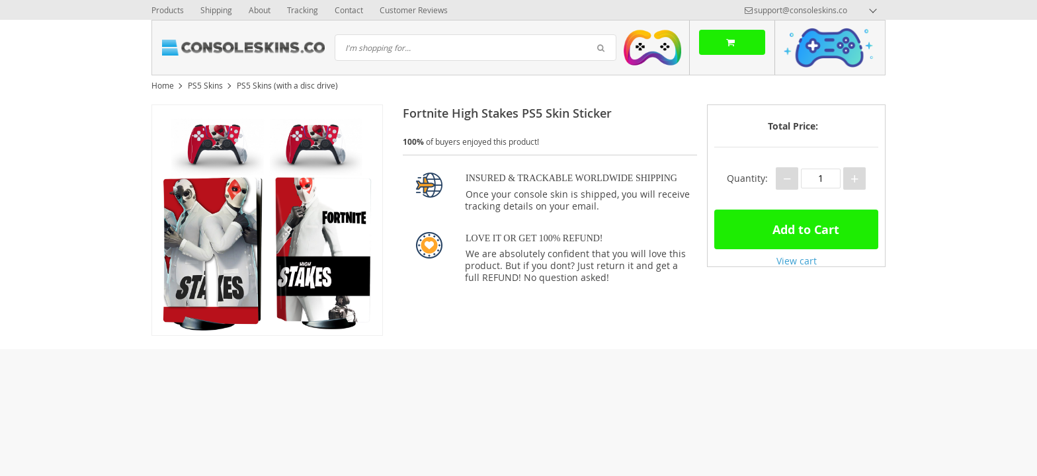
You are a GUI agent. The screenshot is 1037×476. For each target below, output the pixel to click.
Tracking (302, 10)
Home (162, 85)
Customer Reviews (414, 10)
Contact (349, 10)
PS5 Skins (205, 85)
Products (167, 10)
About (259, 10)
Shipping (216, 10)
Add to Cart (796, 227)
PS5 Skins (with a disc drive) (287, 85)
